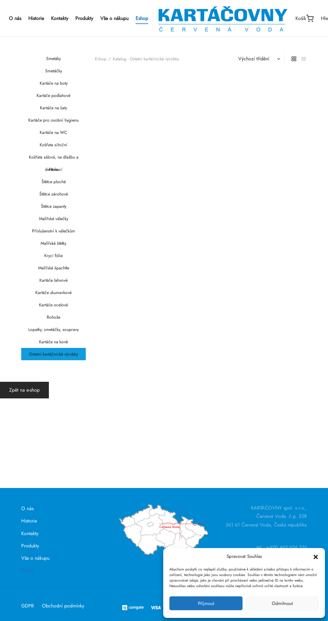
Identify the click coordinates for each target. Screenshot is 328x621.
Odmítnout (282, 603)
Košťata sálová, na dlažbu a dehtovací (53, 158)
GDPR (27, 605)
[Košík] (304, 18)
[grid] (293, 394)
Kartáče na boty (53, 83)
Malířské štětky (53, 243)
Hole (53, 169)
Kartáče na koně (53, 342)
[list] (303, 394)
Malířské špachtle (53, 268)
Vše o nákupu (114, 18)
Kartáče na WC (53, 132)
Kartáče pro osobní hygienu (53, 120)
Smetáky (53, 58)
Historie (36, 18)
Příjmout (206, 603)
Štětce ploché (53, 182)
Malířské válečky (53, 219)
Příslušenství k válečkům (53, 231)
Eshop (142, 18)
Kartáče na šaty (53, 108)
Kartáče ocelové (53, 305)
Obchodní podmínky (63, 605)
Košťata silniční (53, 145)
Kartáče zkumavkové (53, 292)
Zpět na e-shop (24, 479)
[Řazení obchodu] (259, 394)
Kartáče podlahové (53, 95)
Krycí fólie (53, 255)
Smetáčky (53, 71)
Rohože (53, 317)
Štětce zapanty (53, 206)
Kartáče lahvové (53, 280)
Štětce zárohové (53, 194)
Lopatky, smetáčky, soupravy (53, 329)
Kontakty (59, 18)
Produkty (84, 18)
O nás (15, 18)
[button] (316, 556)
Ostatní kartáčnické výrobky (53, 354)
